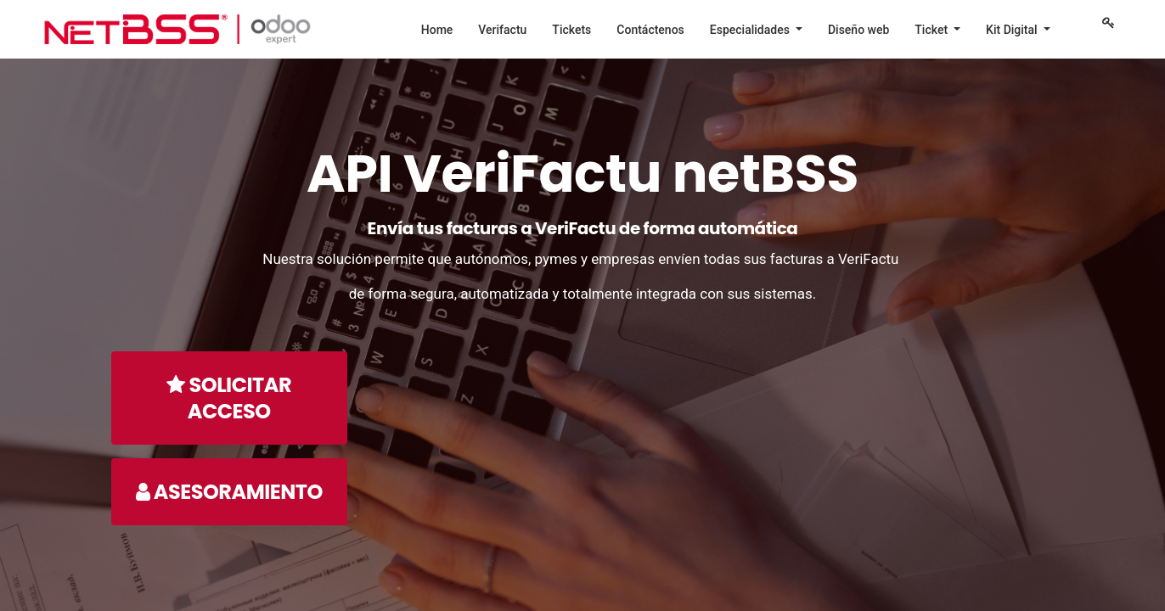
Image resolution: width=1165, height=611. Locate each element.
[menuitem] (437, 29)
